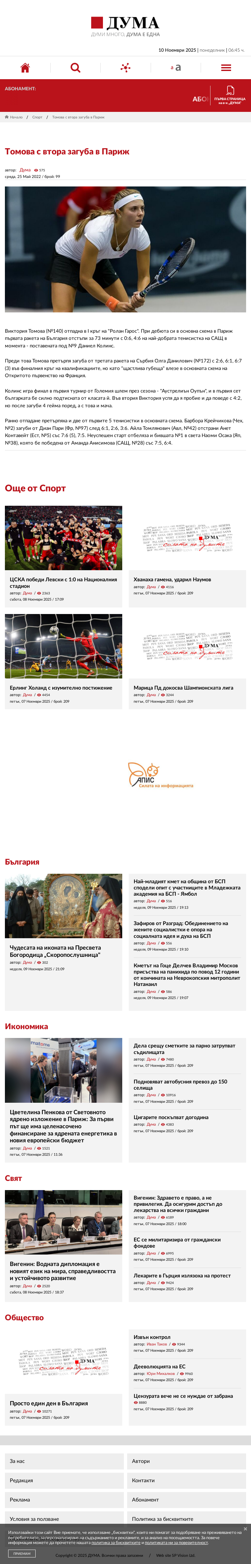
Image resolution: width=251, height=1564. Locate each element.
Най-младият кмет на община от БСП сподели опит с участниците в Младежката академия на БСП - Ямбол (187, 888)
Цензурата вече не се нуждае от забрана (183, 1396)
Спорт (37, 117)
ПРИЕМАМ (21, 1553)
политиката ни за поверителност (176, 1543)
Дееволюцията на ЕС (160, 1366)
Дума (25, 170)
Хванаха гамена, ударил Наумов (172, 579)
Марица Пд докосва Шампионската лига (183, 688)
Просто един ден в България (49, 1404)
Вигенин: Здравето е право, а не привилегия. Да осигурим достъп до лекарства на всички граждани (178, 1204)
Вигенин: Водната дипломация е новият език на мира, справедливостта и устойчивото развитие (63, 1271)
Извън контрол (152, 1337)
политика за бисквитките (116, 1543)
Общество (24, 1318)
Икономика (26, 1027)
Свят (13, 1179)
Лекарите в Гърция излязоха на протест (182, 1275)
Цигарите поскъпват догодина (171, 1117)
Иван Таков (157, 1344)
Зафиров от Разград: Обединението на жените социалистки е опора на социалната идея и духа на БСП (181, 930)
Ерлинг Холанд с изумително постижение (61, 688)
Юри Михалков (161, 1374)
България (22, 862)
